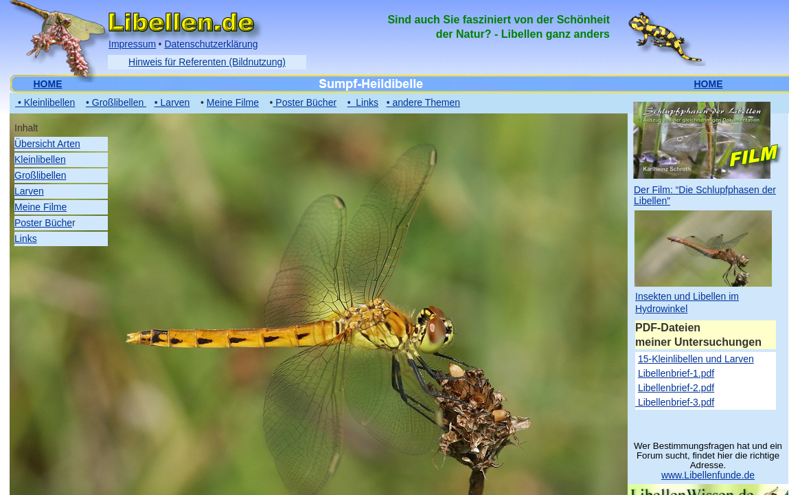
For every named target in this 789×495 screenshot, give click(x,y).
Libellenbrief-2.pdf (676, 387)
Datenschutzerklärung (211, 44)
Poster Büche (43, 222)
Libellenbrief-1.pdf (676, 373)
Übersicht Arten (47, 143)
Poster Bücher (304, 102)
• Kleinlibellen (45, 102)
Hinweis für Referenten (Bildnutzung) (207, 61)
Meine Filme (40, 206)
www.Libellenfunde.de (708, 475)
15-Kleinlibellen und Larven (696, 358)
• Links (362, 102)
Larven (29, 191)
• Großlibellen (116, 102)
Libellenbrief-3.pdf (674, 402)
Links (25, 238)
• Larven (172, 102)
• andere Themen (423, 102)
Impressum (132, 44)
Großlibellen (40, 175)
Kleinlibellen (40, 159)
